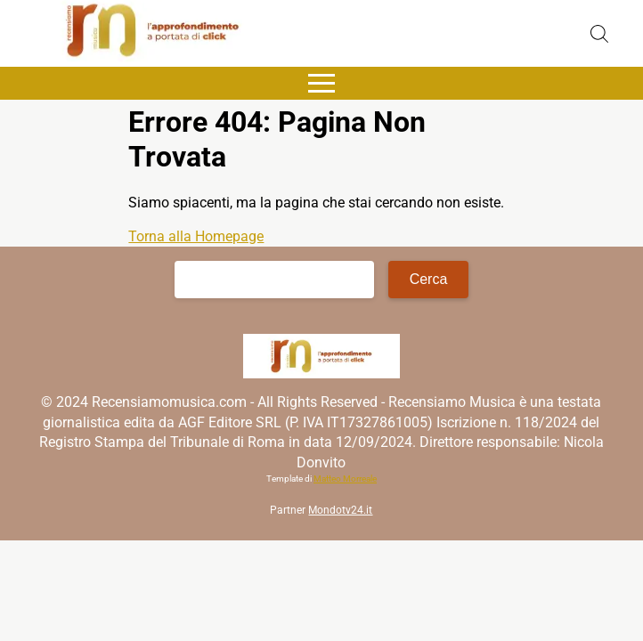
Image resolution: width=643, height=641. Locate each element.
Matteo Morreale (345, 478)
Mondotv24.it (340, 510)
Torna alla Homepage (196, 236)
